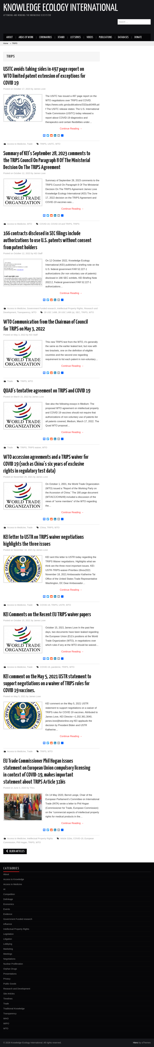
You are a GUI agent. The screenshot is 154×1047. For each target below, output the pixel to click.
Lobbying (7, 944)
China (43, 527)
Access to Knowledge (13, 879)
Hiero (135, 1042)
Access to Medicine (16, 144)
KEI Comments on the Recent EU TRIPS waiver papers (47, 614)
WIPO (6, 1023)
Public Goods (9, 984)
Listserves (75, 37)
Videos (90, 37)
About (9, 37)
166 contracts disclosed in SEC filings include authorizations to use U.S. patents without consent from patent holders (47, 240)
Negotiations (9, 959)
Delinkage (8, 899)
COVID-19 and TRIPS (61, 224)
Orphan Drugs (10, 969)
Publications (105, 37)
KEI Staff (38, 253)
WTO (57, 144)
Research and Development (16, 988)
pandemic (56, 667)
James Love (40, 89)
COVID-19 (44, 224)
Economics (8, 904)
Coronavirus (45, 37)
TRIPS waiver (34, 447)
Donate (138, 37)
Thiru (32, 788)
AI (4, 889)
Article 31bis (66, 838)
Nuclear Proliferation (13, 964)
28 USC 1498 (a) (66, 312)
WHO (6, 1018)
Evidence (7, 914)
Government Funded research (41, 308)
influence (7, 924)
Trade (29, 144)
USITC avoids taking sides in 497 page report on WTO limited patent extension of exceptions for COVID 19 (44, 76)
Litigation (7, 939)
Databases (123, 37)
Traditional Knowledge (14, 1008)
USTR (62, 605)
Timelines (7, 998)
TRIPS (43, 144)
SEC (78, 312)
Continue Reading (71, 128)
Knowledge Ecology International (60, 8)
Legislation (8, 934)
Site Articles (9, 993)
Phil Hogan (21, 842)
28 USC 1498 (50, 312)
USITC (51, 144)
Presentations (10, 974)
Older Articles (15, 851)
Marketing (8, 949)
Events (6, 909)
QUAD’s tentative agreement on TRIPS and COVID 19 (46, 391)
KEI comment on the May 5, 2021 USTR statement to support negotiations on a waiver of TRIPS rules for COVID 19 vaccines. (47, 683)
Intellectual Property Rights (70, 308)
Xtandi (61, 37)
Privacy (6, 979)
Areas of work (26, 37)
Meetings (7, 954)
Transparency (23, 312)
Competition (9, 894)
